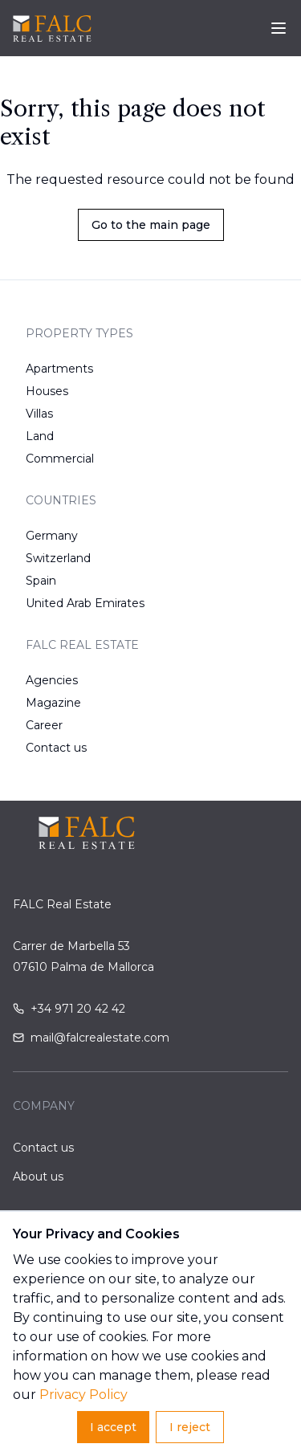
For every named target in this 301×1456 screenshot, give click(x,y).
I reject (189, 1427)
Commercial (60, 458)
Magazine (53, 702)
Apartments (59, 368)
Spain (41, 580)
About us (38, 1176)
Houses (47, 391)
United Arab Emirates (85, 603)
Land (40, 436)
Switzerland (58, 558)
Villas (39, 413)
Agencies (52, 680)
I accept (113, 1427)
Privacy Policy (83, 1394)
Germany (52, 535)
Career (44, 725)
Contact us (56, 747)
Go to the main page (151, 225)
